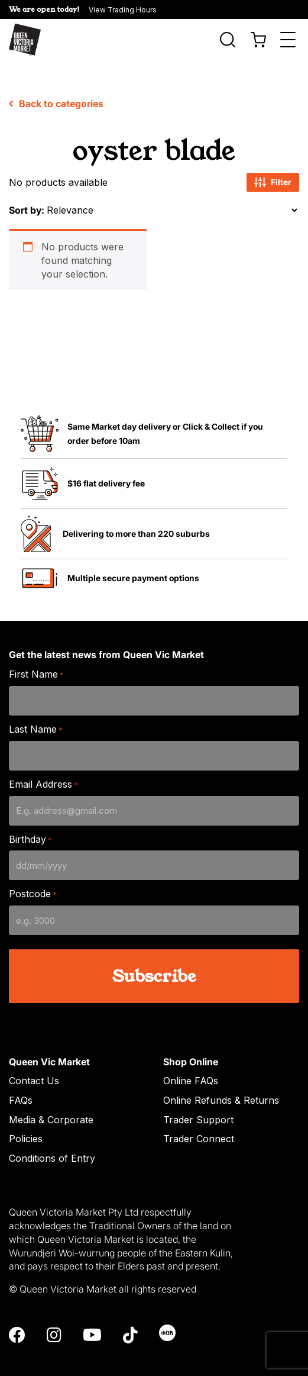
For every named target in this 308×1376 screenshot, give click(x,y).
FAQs (21, 1088)
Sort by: (26, 198)
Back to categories (56, 91)
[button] (154, 9)
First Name (36, 662)
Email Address (43, 772)
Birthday (30, 827)
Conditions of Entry (52, 1146)
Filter (272, 170)
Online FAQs (190, 1068)
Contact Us (34, 1068)
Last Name (36, 717)
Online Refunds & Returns (221, 1088)
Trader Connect (198, 1126)
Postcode (33, 881)
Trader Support (198, 1107)
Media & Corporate (51, 1107)
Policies (26, 1126)
